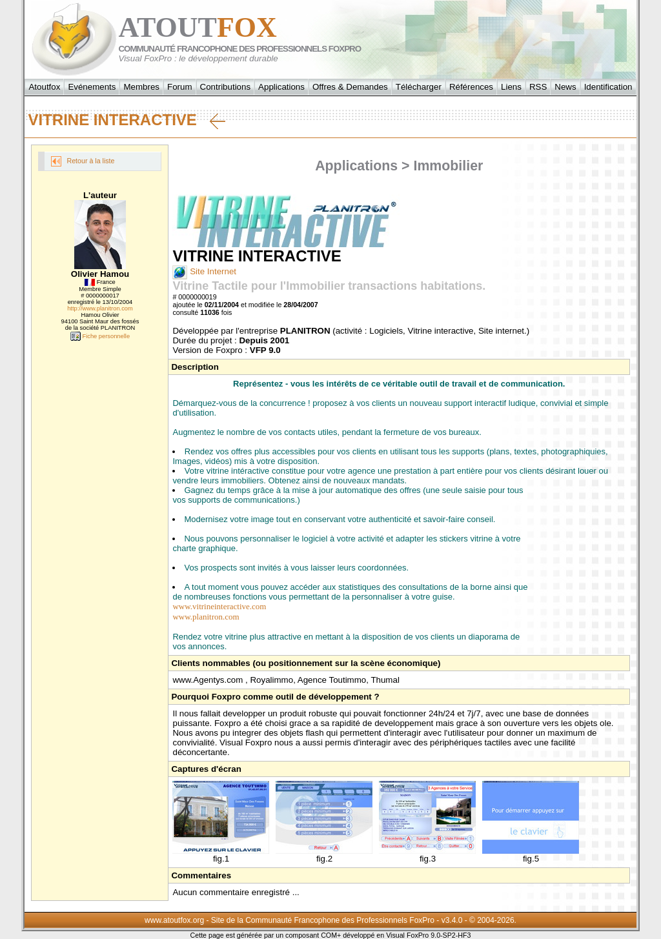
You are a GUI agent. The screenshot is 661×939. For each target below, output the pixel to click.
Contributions (225, 87)
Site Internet (204, 271)
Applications (281, 87)
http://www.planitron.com (100, 308)
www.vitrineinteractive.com (219, 606)
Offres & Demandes (350, 87)
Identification (608, 87)
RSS (538, 87)
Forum (179, 87)
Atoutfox (44, 87)
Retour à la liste (82, 161)
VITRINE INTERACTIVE (126, 120)
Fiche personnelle (100, 336)
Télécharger (419, 87)
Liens (511, 87)
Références (471, 87)
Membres (141, 87)
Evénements (92, 87)
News (565, 87)
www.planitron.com (205, 616)
